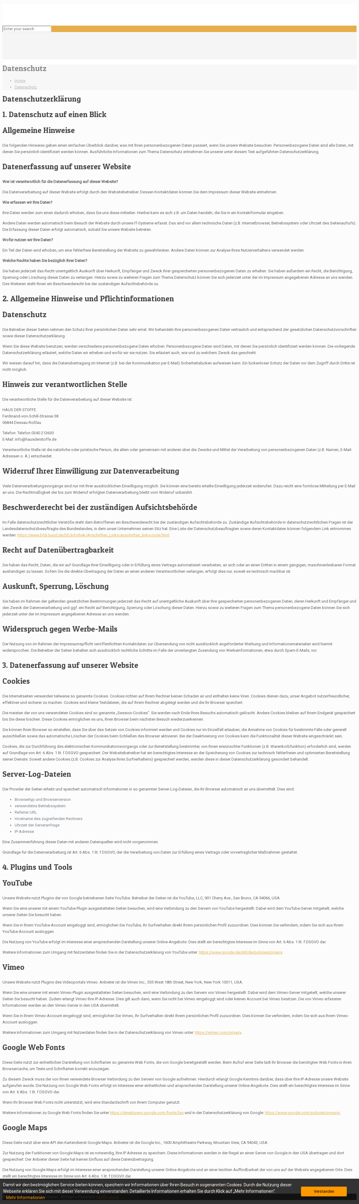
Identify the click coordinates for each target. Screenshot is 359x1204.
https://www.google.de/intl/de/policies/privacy (240, 952)
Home (20, 80)
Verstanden (324, 1191)
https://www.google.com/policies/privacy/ (302, 1112)
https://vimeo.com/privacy (218, 1032)
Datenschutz (26, 87)
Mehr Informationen (25, 1197)
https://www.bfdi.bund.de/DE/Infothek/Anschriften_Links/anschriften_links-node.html (93, 535)
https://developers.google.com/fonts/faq (147, 1112)
